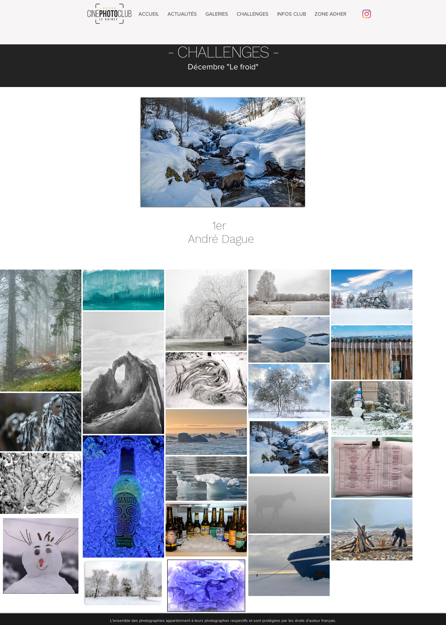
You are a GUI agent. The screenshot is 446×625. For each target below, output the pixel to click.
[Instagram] (366, 14)
